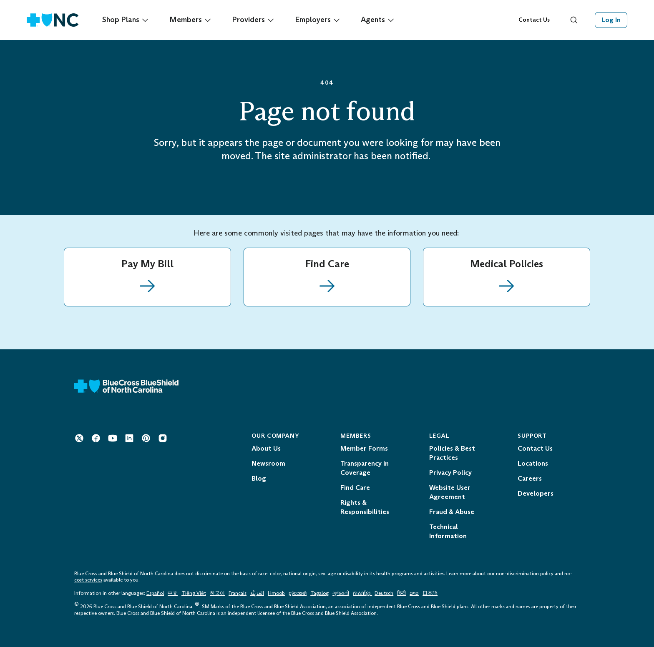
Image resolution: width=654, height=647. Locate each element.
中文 (173, 593)
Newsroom (268, 463)
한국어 (217, 593)
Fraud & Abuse (451, 512)
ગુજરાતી (340, 593)
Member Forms (364, 448)
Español (155, 593)
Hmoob (276, 593)
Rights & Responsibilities (364, 507)
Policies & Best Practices (452, 452)
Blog (259, 478)
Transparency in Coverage (364, 467)
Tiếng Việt (193, 593)
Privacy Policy (450, 472)
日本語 (430, 593)
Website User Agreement (449, 492)
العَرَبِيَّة (257, 593)
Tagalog (319, 593)
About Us (266, 448)
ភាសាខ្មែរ (362, 593)
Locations (533, 463)
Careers (530, 478)
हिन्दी (401, 593)
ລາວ (414, 593)
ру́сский (298, 593)
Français (238, 593)
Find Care (355, 488)
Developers (535, 493)
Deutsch (384, 593)
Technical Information (448, 531)
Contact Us (534, 19)
